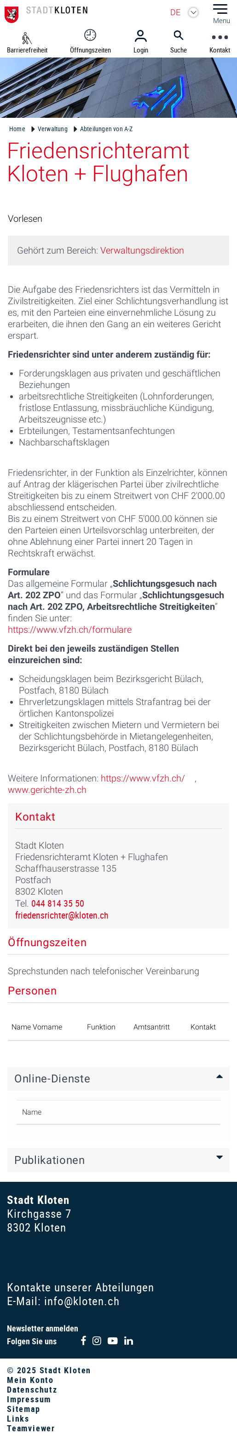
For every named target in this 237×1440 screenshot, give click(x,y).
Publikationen (49, 1160)
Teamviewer (31, 1428)
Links (18, 1418)
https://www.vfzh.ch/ (143, 778)
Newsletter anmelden (42, 1328)
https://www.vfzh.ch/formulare (70, 629)
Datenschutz (32, 1389)
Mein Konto (30, 1379)
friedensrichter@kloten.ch (62, 915)
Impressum (29, 1399)
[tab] (118, 1079)
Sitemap (23, 1408)
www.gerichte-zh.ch (47, 789)
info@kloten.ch (82, 1300)
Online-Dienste (52, 1078)
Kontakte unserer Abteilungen (80, 1287)
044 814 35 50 (57, 903)
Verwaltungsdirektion (142, 250)
